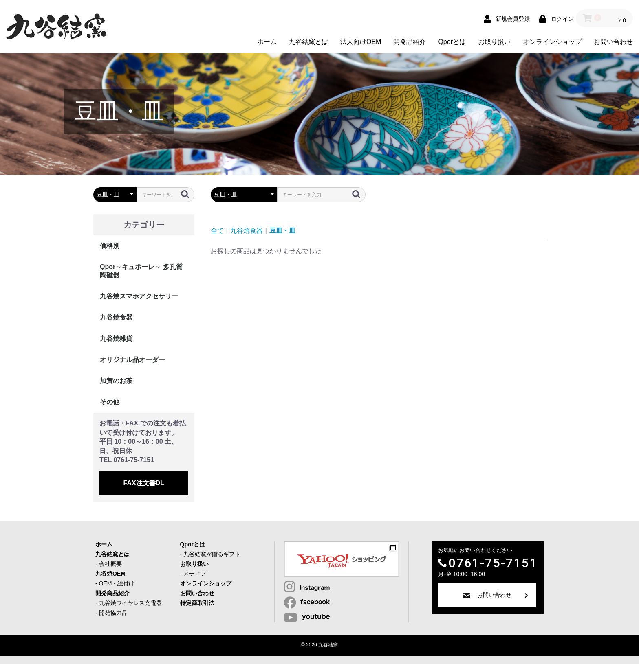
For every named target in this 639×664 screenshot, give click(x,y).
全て (217, 230)
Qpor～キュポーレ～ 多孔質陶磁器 (141, 270)
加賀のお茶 (116, 380)
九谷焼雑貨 (116, 338)
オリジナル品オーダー (132, 359)
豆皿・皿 (282, 230)
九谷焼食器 (116, 317)
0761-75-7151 (493, 563)
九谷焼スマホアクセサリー (139, 296)
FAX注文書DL (143, 483)
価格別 (109, 245)
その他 (109, 402)
